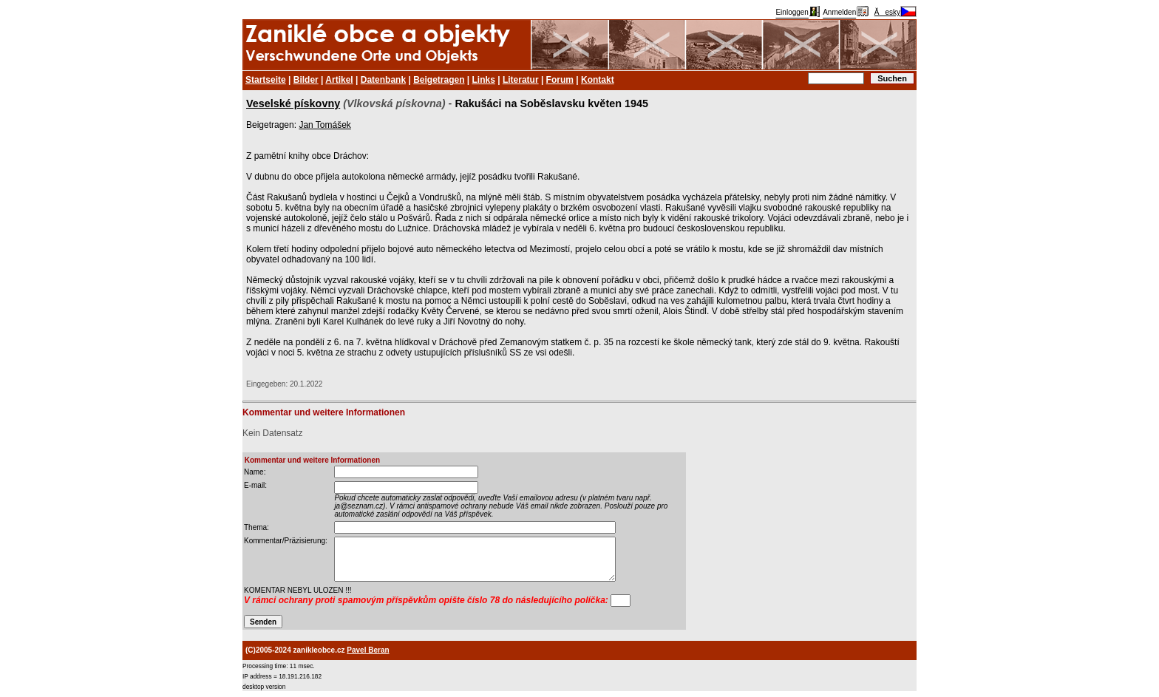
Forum (560, 80)
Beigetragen (438, 80)
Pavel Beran (368, 650)
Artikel (339, 80)
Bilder (306, 80)
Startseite (265, 80)
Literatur (521, 80)
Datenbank (383, 80)
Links (483, 80)
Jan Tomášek (324, 125)
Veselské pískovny (293, 103)
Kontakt (597, 80)
